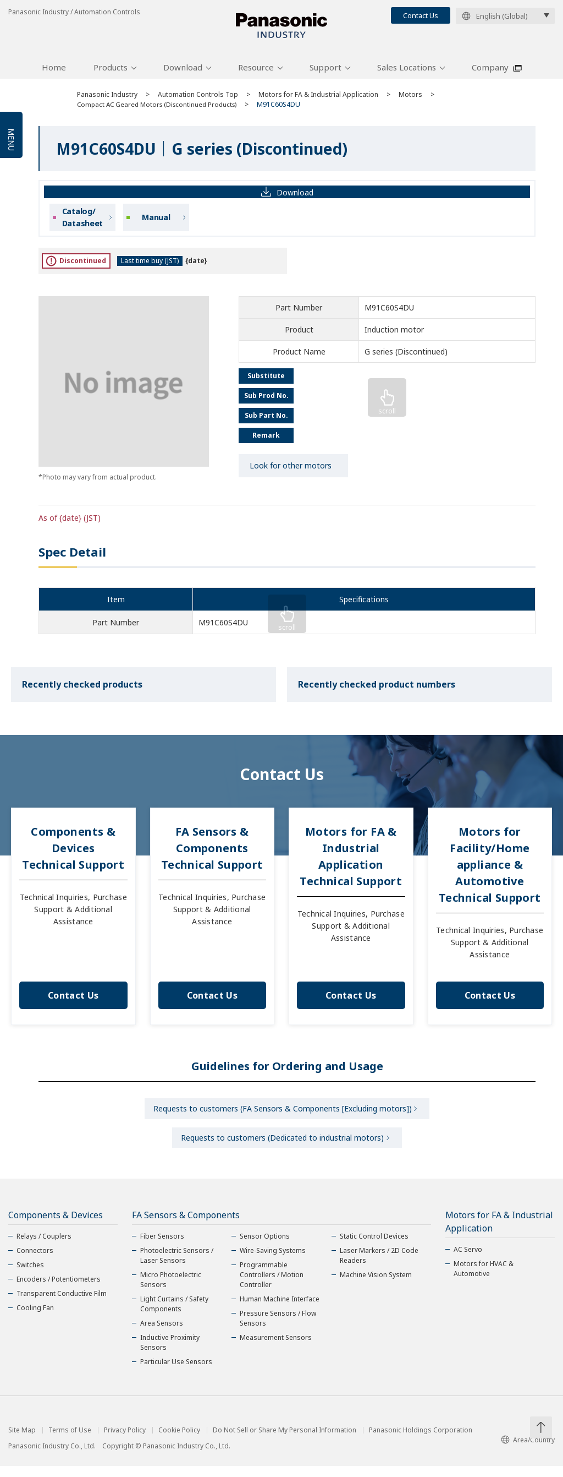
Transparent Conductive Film (61, 1304)
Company (490, 73)
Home (54, 73)
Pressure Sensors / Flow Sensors (278, 1329)
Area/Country (528, 1451)
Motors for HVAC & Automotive (484, 1279)
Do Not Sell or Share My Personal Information (284, 1441)
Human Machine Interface (279, 1310)
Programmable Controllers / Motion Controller (271, 1285)
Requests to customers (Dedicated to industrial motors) (282, 1147)
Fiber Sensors (162, 1247)
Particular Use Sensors (176, 1372)
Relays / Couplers (43, 1247)
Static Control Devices (374, 1247)
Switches (30, 1275)
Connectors (34, 1261)
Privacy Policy (125, 1441)
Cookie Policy (179, 1441)
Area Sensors (161, 1334)
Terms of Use (69, 1441)
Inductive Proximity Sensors (170, 1353)
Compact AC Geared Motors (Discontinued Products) (160, 110)
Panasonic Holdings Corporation (420, 1441)
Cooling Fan (35, 1318)
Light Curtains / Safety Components (174, 1315)
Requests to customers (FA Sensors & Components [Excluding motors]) (282, 1115)
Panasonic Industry (107, 100)
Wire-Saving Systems (273, 1261)
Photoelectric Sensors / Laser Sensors (176, 1266)
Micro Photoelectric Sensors (170, 1290)
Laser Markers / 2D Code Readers (379, 1266)
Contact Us (420, 15)
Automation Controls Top (198, 100)
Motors (410, 100)
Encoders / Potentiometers (58, 1290)
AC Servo (468, 1260)
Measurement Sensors (276, 1348)
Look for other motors (291, 471)
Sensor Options (265, 1247)
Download (182, 73)
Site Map (22, 1441)
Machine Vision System (376, 1285)
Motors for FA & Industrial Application (318, 100)
